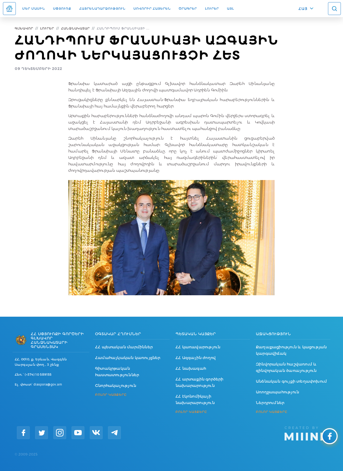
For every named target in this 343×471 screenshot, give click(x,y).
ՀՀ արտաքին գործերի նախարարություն (199, 382)
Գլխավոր (24, 28)
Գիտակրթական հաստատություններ (117, 371)
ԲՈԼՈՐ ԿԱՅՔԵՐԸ (111, 394)
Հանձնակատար (75, 28)
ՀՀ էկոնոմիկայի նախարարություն (195, 399)
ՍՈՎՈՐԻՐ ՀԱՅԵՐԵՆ (152, 8)
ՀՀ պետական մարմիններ (124, 347)
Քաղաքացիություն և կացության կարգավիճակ (291, 350)
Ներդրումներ (270, 403)
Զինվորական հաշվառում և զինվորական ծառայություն (286, 367)
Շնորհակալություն (115, 385)
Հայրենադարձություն (102, 8)
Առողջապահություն (277, 392)
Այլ (230, 8)
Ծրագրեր (188, 8)
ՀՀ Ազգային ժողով (196, 358)
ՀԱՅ (303, 8)
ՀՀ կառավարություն (198, 347)
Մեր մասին (33, 8)
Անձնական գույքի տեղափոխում (291, 381)
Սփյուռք (62, 8)
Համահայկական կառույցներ (128, 358)
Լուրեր (212, 8)
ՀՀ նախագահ (191, 368)
